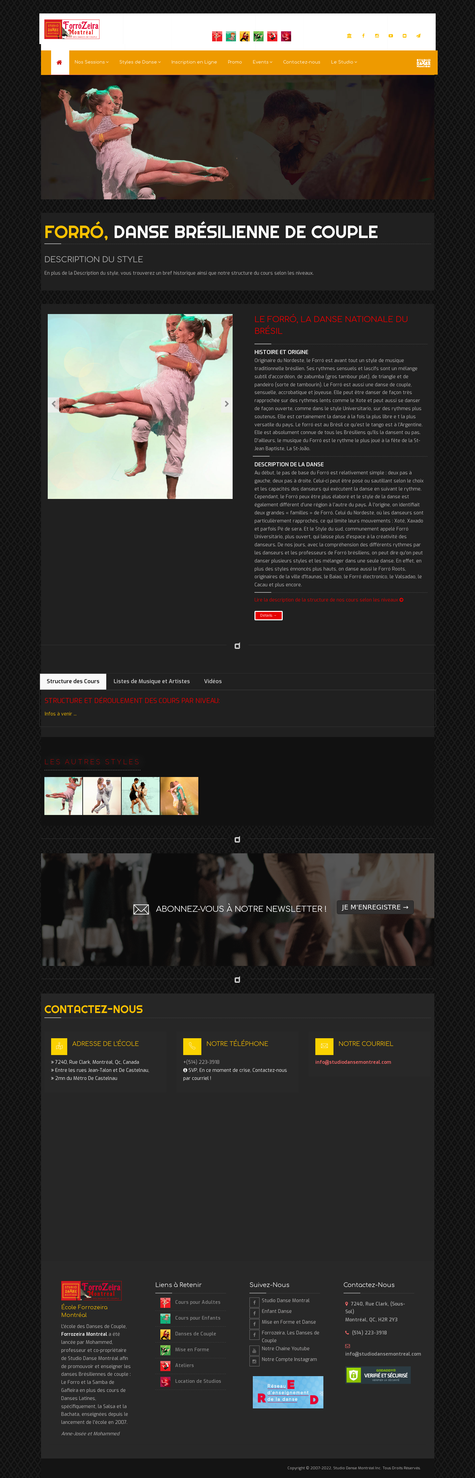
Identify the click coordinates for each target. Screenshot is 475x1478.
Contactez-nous (301, 62)
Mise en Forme (184, 1350)
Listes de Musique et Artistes (152, 681)
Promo (235, 62)
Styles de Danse (140, 62)
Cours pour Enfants (190, 1318)
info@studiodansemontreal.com (353, 1062)
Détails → (268, 615)
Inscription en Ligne (194, 62)
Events (262, 62)
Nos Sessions (92, 62)
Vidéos (213, 681)
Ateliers (177, 1365)
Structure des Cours (73, 681)
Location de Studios (190, 1381)
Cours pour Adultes (190, 1302)
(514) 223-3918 (369, 1333)
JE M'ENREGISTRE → (375, 907)
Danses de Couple (188, 1334)
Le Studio (344, 62)
